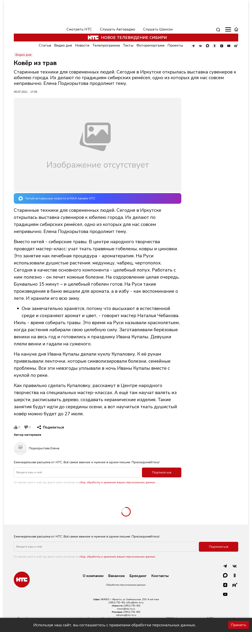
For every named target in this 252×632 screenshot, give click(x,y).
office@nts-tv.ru (135, 602)
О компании (93, 576)
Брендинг (138, 576)
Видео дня (63, 45)
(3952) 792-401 (116, 602)
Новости (82, 45)
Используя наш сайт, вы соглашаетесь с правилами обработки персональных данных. (114, 625)
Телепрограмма (106, 45)
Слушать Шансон (158, 29)
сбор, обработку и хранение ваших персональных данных (117, 482)
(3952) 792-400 (131, 612)
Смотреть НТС (79, 29)
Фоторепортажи (150, 45)
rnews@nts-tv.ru (126, 608)
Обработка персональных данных (125, 584)
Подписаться (161, 472)
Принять (238, 625)
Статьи (45, 45)
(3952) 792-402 (131, 605)
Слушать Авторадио (117, 29)
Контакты (160, 576)
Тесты (128, 45)
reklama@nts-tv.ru (126, 615)
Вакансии (116, 576)
